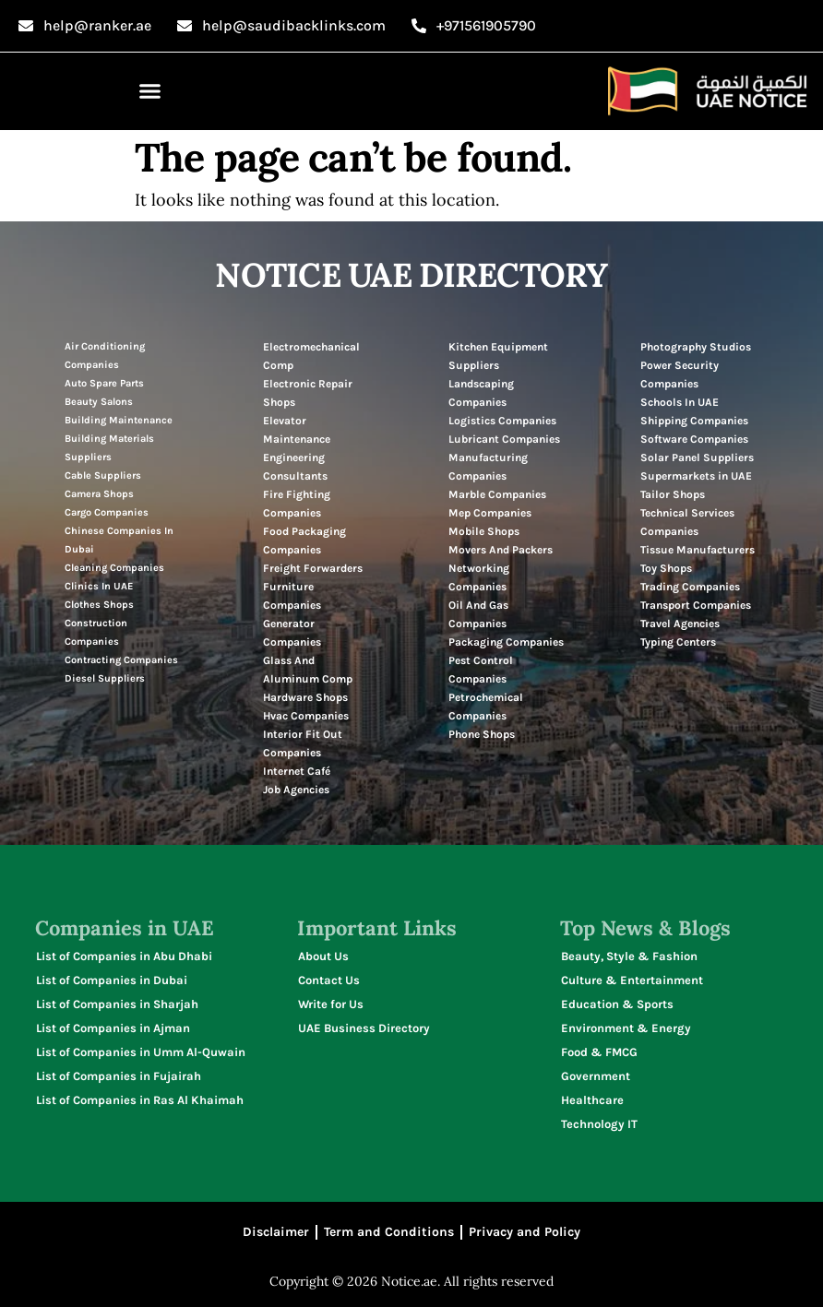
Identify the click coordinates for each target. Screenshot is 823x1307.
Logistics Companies (502, 420)
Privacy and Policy (524, 1232)
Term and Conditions (389, 1232)
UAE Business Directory (364, 1028)
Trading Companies (690, 586)
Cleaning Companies (114, 568)
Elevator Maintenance (296, 430)
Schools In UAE (679, 402)
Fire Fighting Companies (296, 503)
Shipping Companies (694, 420)
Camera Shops (99, 494)
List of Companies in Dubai (111, 980)
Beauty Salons (99, 402)
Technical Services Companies (687, 522)
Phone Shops (481, 734)
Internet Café (296, 771)
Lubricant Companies (504, 439)
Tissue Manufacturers (697, 549)
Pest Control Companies (480, 669)
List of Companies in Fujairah (118, 1076)
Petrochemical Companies (485, 706)
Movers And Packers (500, 549)
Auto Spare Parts (104, 383)
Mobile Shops (483, 531)
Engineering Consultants (295, 466)
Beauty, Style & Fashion (629, 956)
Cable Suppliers (103, 475)
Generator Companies (292, 632)
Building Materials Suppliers (109, 448)
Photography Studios (695, 346)
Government (595, 1076)
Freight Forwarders (313, 568)
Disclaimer (276, 1232)
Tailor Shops (672, 494)
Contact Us (329, 980)
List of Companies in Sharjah (117, 1004)
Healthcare (592, 1100)
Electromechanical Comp (311, 356)
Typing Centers (678, 642)
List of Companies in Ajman (113, 1028)
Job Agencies (296, 789)
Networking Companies (478, 577)
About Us (323, 956)
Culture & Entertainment (632, 980)
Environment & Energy (626, 1028)
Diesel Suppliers (105, 678)
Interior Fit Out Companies (302, 743)
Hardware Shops (305, 697)
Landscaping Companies (481, 393)
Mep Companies (489, 512)
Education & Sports (617, 1004)
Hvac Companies (306, 715)
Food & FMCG (599, 1052)
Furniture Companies (292, 596)
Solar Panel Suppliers (697, 457)
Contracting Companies (121, 660)
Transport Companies (695, 605)
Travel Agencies (680, 623)
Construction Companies (96, 632)
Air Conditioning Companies (105, 355)
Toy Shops (666, 568)
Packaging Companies (506, 642)
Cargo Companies (107, 512)
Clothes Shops (99, 605)
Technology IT (599, 1124)
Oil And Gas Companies (478, 614)
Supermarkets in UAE (696, 475)
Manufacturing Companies (488, 466)
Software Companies (694, 439)
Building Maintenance (119, 420)
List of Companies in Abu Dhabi (124, 956)
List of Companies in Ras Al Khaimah (140, 1100)
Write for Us (331, 1004)
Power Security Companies (679, 374)
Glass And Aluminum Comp (307, 669)
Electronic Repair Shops (307, 393)
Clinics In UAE (99, 586)
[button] (150, 91)
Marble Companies (497, 494)
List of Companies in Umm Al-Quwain (140, 1052)
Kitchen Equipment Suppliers (498, 356)
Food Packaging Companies (304, 540)
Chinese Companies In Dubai (119, 540)
